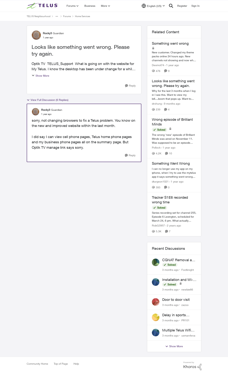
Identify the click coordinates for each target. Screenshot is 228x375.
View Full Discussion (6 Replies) (47, 100)
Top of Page (61, 363)
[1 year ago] (172, 65)
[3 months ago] (170, 270)
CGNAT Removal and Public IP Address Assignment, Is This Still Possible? (179, 260)
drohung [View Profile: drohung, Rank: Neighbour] (157, 103)
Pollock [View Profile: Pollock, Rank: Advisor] (156, 147)
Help (76, 363)
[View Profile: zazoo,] (155, 302)
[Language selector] (153, 6)
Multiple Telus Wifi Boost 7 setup (176, 330)
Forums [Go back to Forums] (67, 16)
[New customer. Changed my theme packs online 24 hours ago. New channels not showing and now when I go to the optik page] (174, 56)
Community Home (37, 363)
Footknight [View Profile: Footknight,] (187, 269)
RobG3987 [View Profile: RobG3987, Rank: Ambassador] (158, 225)
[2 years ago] (173, 226)
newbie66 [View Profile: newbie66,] (187, 289)
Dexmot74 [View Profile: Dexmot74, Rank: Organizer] (158, 65)
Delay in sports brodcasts (174, 315)
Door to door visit (176, 299)
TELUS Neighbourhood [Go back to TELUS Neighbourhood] (38, 16)
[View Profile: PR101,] (155, 317)
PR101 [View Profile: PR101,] (185, 320)
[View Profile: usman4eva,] (155, 332)
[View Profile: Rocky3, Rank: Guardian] (36, 35)
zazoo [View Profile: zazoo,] (185, 304)
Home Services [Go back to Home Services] (82, 16)
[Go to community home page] (43, 6)
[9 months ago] (171, 104)
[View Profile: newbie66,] (155, 282)
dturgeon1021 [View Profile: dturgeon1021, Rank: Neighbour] (160, 181)
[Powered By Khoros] (192, 366)
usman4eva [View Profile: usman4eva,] (188, 335)
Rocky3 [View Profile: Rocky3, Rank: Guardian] (47, 33)
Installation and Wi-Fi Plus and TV (179, 280)
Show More (40, 75)
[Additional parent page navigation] (57, 16)
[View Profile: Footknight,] (155, 262)
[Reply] (130, 85)
